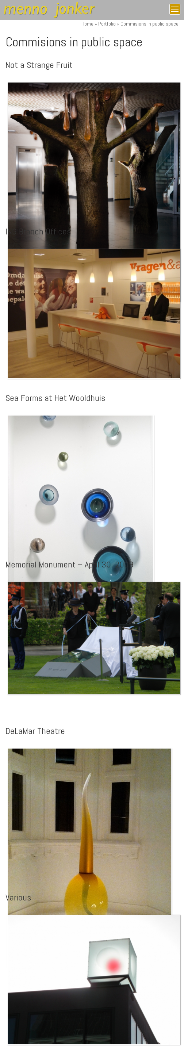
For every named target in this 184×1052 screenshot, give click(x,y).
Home (87, 23)
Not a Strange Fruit (39, 64)
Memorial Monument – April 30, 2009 (69, 564)
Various (18, 897)
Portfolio (107, 23)
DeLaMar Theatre (35, 731)
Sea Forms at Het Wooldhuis (55, 397)
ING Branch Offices (38, 231)
